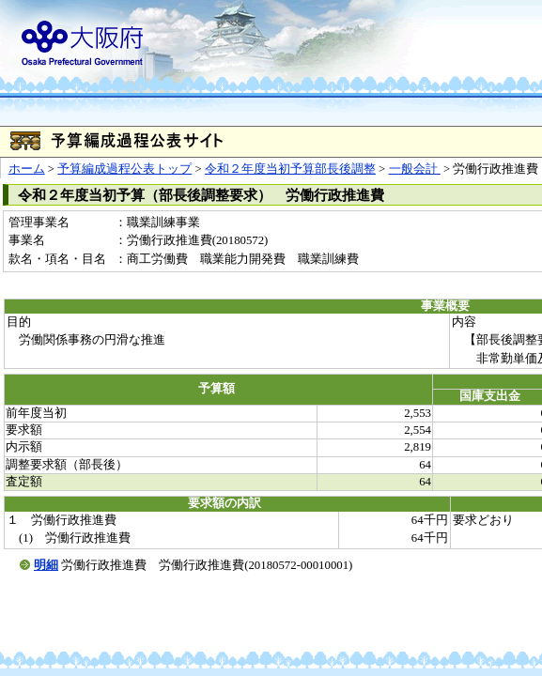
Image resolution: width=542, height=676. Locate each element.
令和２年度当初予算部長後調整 (290, 169)
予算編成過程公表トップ (124, 169)
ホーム (26, 169)
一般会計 (415, 169)
